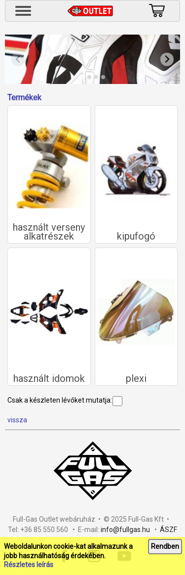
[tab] (82, 77)
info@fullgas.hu (125, 530)
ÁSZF (168, 530)
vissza (17, 420)
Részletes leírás (28, 565)
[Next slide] (167, 59)
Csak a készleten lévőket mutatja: (64, 400)
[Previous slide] (18, 59)
